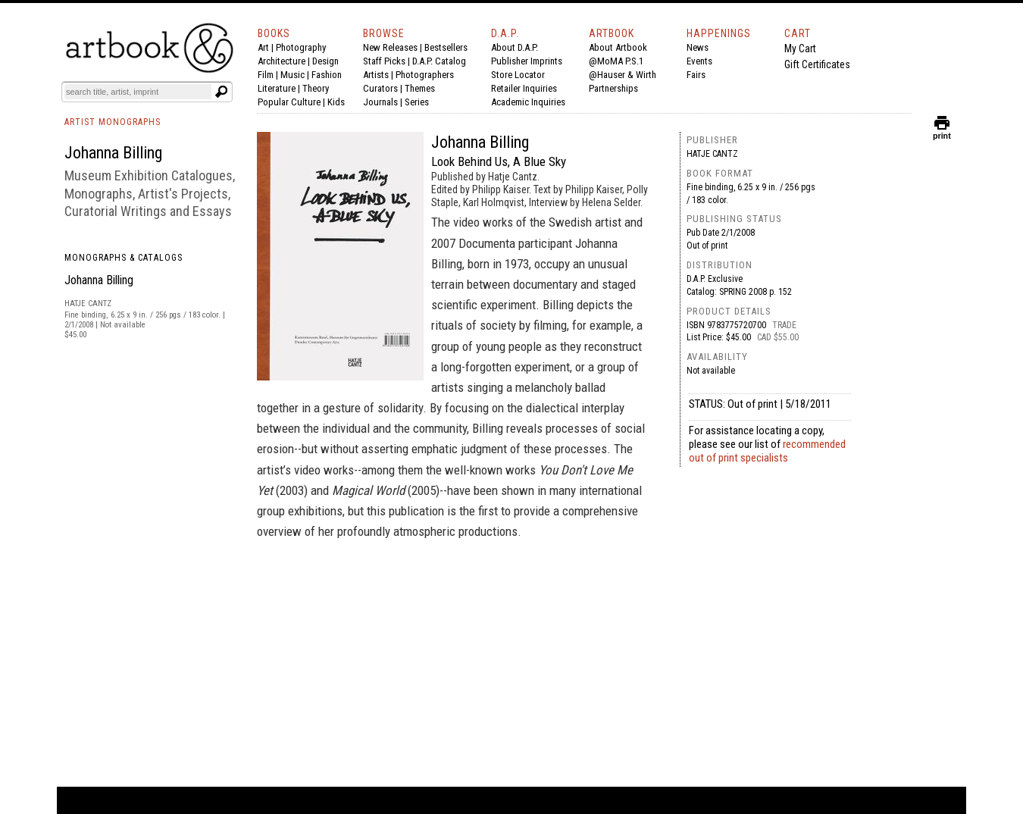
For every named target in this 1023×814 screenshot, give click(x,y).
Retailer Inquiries (524, 88)
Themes (420, 88)
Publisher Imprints (526, 61)
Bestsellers (446, 47)
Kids (336, 102)
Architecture (281, 61)
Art (263, 47)
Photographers (425, 74)
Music (292, 74)
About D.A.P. (514, 47)
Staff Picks (384, 61)
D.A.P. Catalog (439, 61)
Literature (277, 88)
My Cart (800, 48)
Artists (376, 74)
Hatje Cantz (712, 154)
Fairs (696, 74)
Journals (380, 102)
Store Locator (518, 74)
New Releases (390, 47)
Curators (380, 88)
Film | (269, 74)
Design (325, 61)
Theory (315, 88)
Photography (301, 47)
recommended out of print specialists (767, 451)
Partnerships (613, 88)
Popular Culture (289, 102)
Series (417, 102)
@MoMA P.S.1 (616, 61)
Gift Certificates (817, 64)
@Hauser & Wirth (622, 74)
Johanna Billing (98, 280)
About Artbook (618, 47)
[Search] (137, 91)
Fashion (326, 74)
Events (699, 61)
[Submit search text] (221, 91)
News (698, 47)
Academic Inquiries (528, 102)
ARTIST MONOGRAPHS (112, 122)
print (942, 132)
